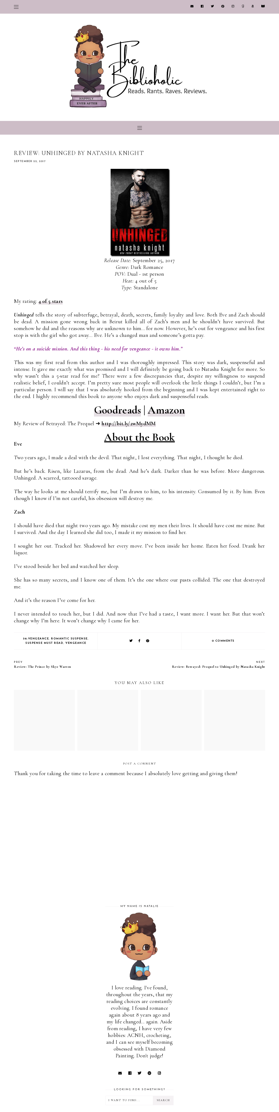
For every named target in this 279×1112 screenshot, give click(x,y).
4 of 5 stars (50, 301)
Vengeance (75, 643)
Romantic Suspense (69, 638)
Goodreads (117, 410)
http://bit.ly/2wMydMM (129, 423)
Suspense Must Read (44, 643)
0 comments (223, 640)
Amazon (166, 410)
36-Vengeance (36, 638)
